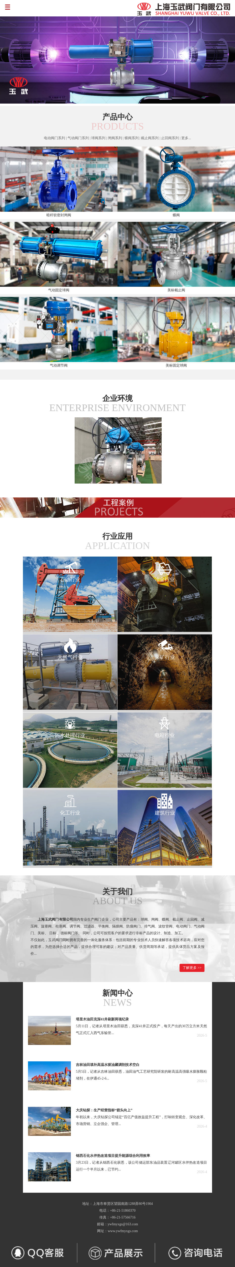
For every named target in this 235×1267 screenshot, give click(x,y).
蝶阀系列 (132, 138)
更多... (186, 138)
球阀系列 (98, 138)
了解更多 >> (192, 968)
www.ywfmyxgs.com (123, 1231)
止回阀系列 (170, 138)
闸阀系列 (115, 138)
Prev (9, 60)
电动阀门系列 (54, 138)
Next (225, 60)
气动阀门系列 (78, 138)
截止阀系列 (150, 138)
